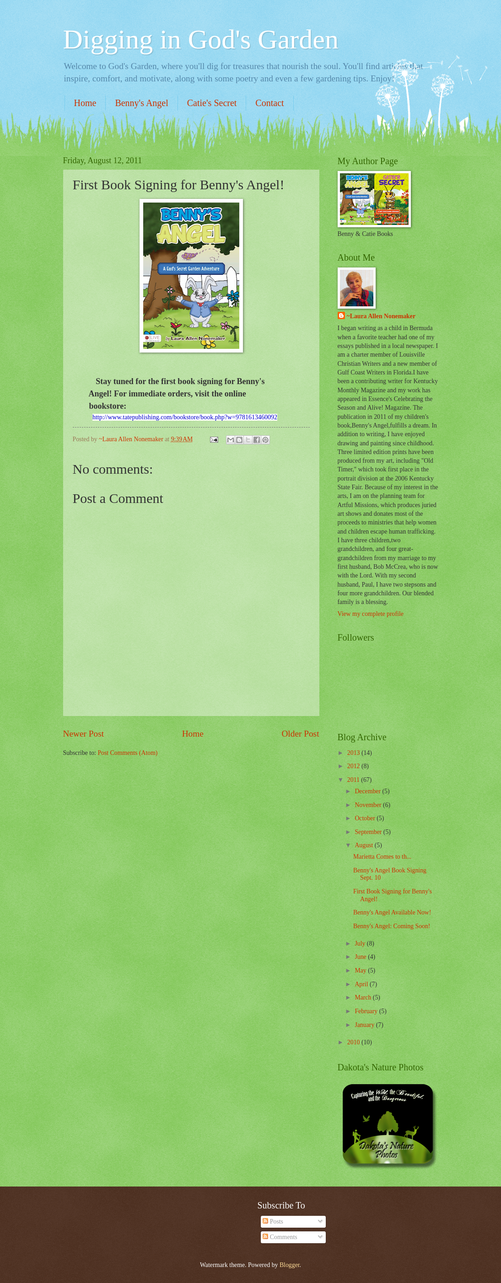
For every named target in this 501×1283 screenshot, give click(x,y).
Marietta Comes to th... (382, 856)
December (368, 791)
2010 (354, 1042)
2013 (354, 752)
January (365, 1024)
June (361, 956)
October (366, 818)
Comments (280, 1237)
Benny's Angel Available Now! (392, 912)
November (369, 805)
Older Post (300, 733)
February (367, 1011)
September (369, 832)
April (362, 984)
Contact (269, 103)
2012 (354, 766)
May (361, 970)
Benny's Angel (141, 103)
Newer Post (83, 733)
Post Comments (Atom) (127, 752)
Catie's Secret (212, 103)
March (363, 997)
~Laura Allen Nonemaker (381, 316)
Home (85, 103)
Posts (273, 1221)
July (360, 943)
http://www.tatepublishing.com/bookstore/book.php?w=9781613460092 (184, 417)
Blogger (290, 1265)
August (364, 845)
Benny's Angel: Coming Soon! (391, 926)
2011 (354, 779)
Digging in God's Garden (201, 39)
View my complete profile (371, 613)
